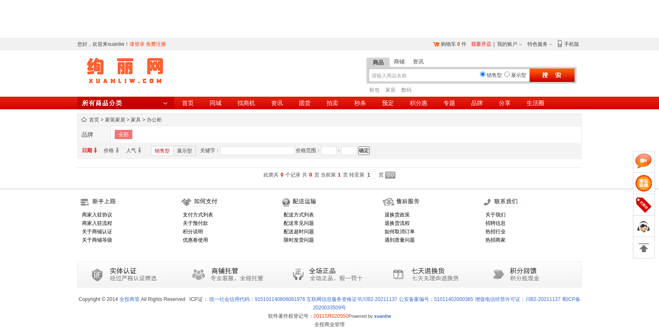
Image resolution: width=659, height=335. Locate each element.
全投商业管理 (329, 324)
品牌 (477, 103)
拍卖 (332, 103)
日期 (87, 150)
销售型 (162, 151)
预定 (388, 103)
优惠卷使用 (195, 240)
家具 (136, 120)
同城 (215, 103)
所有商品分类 (126, 103)
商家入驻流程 (97, 223)
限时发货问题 (299, 240)
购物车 (448, 44)
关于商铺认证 (97, 232)
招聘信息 (495, 223)
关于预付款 (195, 223)
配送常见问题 (299, 223)
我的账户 (507, 44)
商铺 (399, 61)
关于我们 (495, 215)
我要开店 (481, 44)
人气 (131, 150)
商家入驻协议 (97, 215)
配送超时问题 (299, 232)
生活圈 (535, 103)
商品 (378, 62)
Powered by (369, 316)
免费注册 (156, 44)
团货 (305, 103)
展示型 (184, 151)
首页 (188, 103)
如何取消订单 (400, 232)
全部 (124, 134)
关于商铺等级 (97, 240)
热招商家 (495, 240)
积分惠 (418, 103)
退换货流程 (397, 223)
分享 (505, 103)
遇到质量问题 (400, 240)
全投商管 (129, 299)
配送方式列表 (299, 215)
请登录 (137, 44)
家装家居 (115, 120)
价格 (109, 150)
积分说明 (193, 232)
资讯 (418, 61)
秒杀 (360, 103)
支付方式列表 (198, 215)
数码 (406, 90)
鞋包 (374, 90)
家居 (390, 90)
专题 (449, 103)
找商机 (246, 103)
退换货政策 (397, 215)
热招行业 (495, 232)
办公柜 (154, 120)
